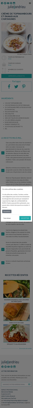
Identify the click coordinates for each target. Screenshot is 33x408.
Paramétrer (6, 211)
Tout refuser (7, 218)
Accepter (25, 218)
